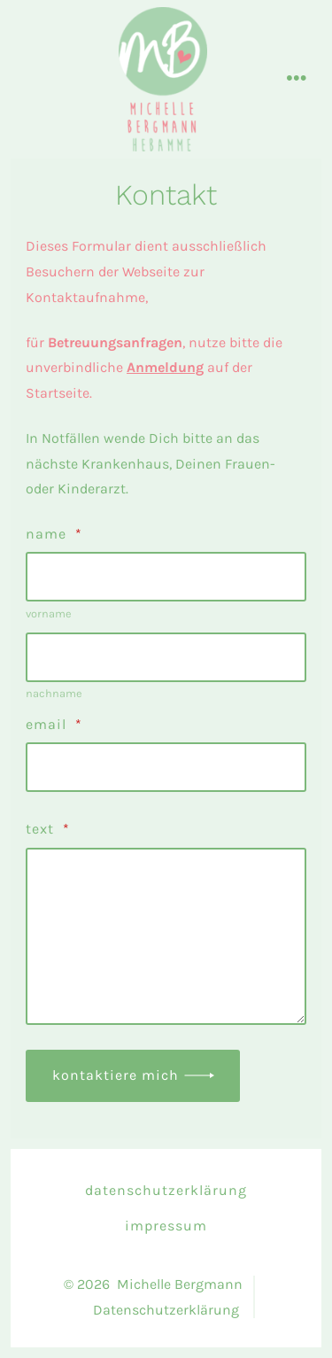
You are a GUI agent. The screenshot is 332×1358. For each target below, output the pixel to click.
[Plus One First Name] (166, 576)
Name (54, 533)
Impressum (166, 1225)
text (48, 828)
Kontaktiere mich (115, 1075)
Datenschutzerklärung (166, 1190)
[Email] (166, 767)
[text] (166, 936)
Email (54, 724)
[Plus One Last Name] (166, 657)
